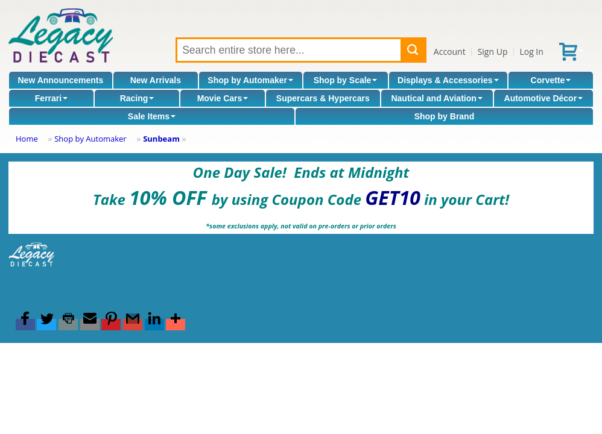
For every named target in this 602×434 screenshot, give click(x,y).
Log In (531, 51)
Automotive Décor (543, 98)
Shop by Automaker (250, 80)
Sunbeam (161, 138)
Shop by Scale (346, 80)
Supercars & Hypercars (323, 98)
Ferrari (51, 98)
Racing (137, 98)
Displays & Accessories (448, 80)
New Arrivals (155, 80)
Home (27, 138)
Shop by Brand (444, 116)
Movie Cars (223, 98)
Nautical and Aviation (436, 98)
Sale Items (152, 116)
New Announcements (60, 80)
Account (450, 51)
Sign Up (493, 51)
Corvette (551, 80)
